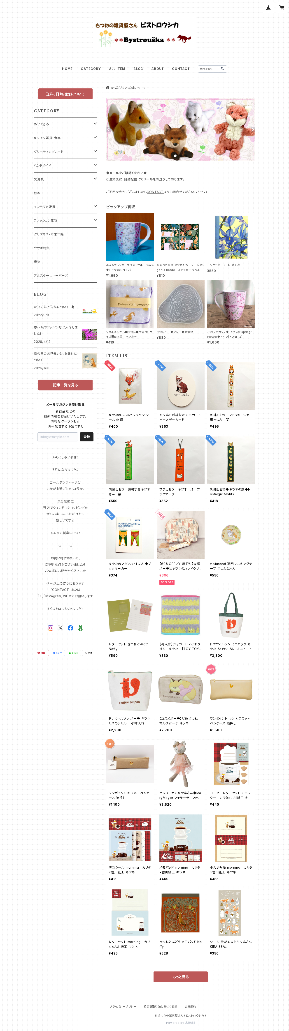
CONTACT (181, 69)
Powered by (180, 1022)
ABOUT (157, 69)
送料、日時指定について (65, 94)
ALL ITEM (117, 69)
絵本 (37, 193)
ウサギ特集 (42, 248)
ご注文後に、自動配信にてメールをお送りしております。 (145, 179)
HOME (67, 69)
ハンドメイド (42, 165)
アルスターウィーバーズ (51, 275)
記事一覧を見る (65, 385)
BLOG (138, 69)
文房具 (39, 179)
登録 (87, 437)
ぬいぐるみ (41, 124)
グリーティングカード (49, 152)
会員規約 (190, 1006)
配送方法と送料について (126, 88)
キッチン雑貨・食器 (47, 138)
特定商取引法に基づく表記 (160, 1006)
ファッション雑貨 (45, 220)
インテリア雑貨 (44, 207)
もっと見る (180, 977)
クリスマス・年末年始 (49, 234)
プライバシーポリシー (123, 1006)
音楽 (37, 262)
